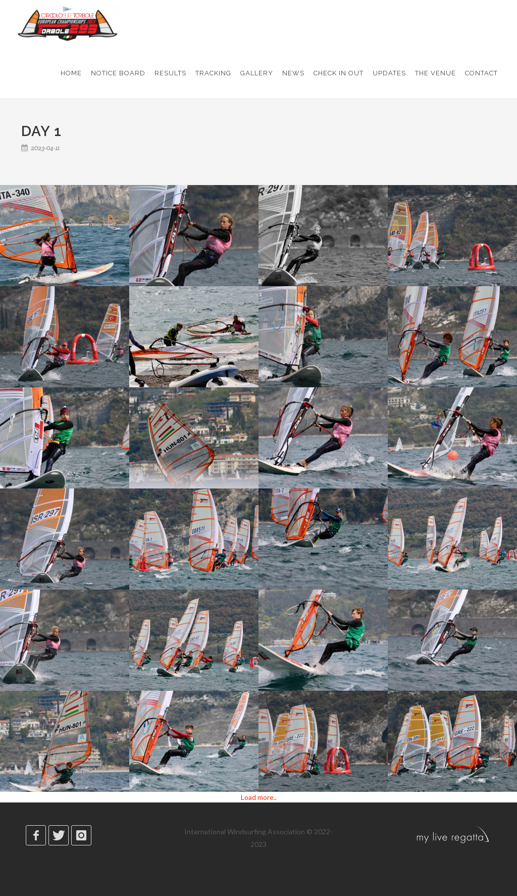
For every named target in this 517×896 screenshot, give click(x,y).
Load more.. (259, 797)
